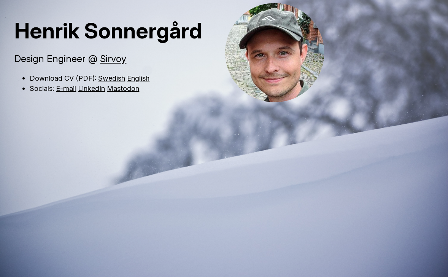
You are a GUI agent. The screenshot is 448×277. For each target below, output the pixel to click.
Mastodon (123, 88)
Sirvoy (113, 58)
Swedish (111, 78)
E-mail (66, 88)
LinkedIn (91, 88)
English (138, 78)
